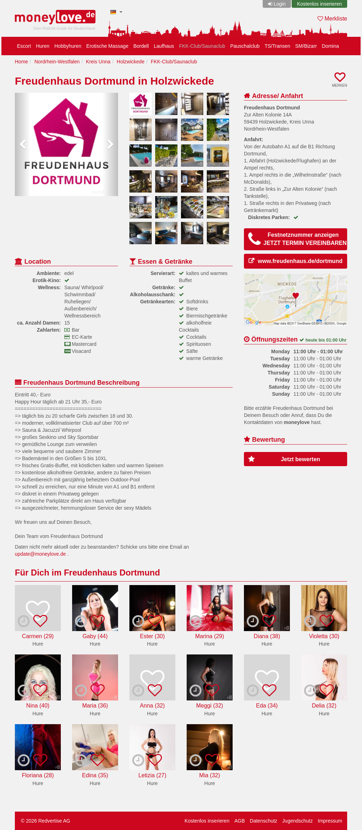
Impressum (330, 821)
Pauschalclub (244, 46)
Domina (330, 46)
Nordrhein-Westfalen (57, 61)
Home (21, 61)
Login (280, 4)
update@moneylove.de (40, 554)
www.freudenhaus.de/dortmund (300, 261)
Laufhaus (164, 46)
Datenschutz (264, 821)
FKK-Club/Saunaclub (202, 46)
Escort (24, 46)
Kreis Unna (98, 61)
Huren (42, 46)
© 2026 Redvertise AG (45, 821)
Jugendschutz (297, 821)
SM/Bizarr (306, 46)
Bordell (141, 46)
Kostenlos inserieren (319, 4)
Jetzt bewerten (284, 459)
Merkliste (332, 19)
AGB (239, 821)
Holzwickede (131, 61)
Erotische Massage (107, 46)
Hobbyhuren (67, 46)
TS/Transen (277, 46)
